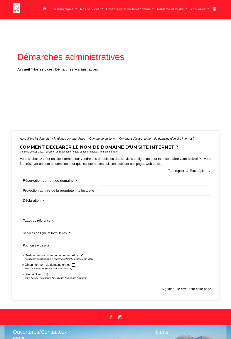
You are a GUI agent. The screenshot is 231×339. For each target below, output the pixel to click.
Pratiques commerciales (69, 138)
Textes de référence (36, 220)
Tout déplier (200, 171)
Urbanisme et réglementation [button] (128, 9)
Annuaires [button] (198, 9)
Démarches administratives (76, 69)
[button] (45, 9)
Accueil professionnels (35, 138)
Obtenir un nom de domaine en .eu (50, 264)
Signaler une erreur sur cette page (186, 289)
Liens (162, 332)
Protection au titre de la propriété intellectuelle (59, 190)
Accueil (23, 69)
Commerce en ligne (102, 138)
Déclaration (32, 200)
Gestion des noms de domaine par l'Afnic (54, 255)
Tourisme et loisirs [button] (170, 9)
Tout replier (179, 171)
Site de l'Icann (36, 274)
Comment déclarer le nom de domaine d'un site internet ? (156, 138)
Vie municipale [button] (62, 9)
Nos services (42, 69)
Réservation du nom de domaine (49, 180)
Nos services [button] (90, 9)
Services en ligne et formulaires (45, 233)
